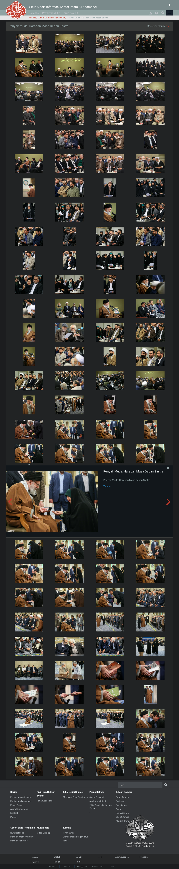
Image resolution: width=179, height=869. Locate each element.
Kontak (67, 827)
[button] (169, 13)
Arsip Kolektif (71, 13)
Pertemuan (60, 18)
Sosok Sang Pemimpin (22, 827)
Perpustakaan (96, 792)
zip (167, 26)
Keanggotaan (82, 866)
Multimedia (43, 827)
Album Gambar (45, 18)
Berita (13, 792)
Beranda (34, 13)
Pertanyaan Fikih (51, 13)
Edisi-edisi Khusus (73, 792)
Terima (107, 486)
